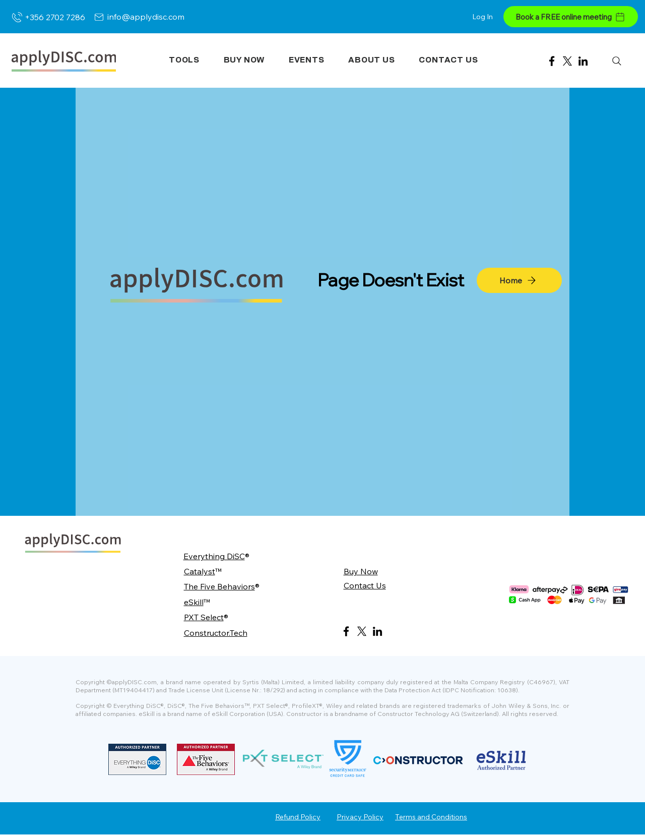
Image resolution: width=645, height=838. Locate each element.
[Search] (616, 60)
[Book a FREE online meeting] (570, 16)
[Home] (519, 280)
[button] (184, 60)
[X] (567, 61)
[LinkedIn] (583, 61)
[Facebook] (551, 61)
